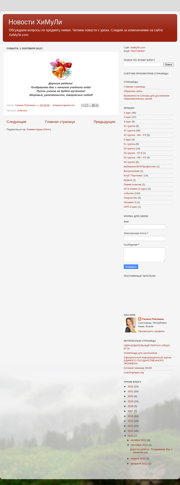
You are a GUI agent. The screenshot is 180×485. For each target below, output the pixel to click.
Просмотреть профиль (151, 331)
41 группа (129, 126)
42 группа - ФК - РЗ (135, 135)
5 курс (127, 139)
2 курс (127, 112)
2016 (131, 416)
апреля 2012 (138, 458)
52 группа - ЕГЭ (133, 153)
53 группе (129, 162)
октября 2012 (139, 440)
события (22, 110)
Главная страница (60, 122)
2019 (131, 401)
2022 (131, 386)
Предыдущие (104, 122)
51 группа (129, 144)
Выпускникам (131, 171)
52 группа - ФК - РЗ (135, 157)
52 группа (129, 148)
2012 (131, 435)
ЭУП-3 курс (130, 206)
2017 (131, 411)
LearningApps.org (134, 372)
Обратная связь (133, 91)
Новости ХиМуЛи (35, 22)
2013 (131, 431)
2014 (131, 425)
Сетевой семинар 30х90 (138, 368)
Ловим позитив (132, 184)
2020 (131, 396)
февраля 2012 (139, 463)
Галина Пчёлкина (153, 319)
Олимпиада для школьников (140, 353)
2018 (131, 406)
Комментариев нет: (64, 105)
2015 (131, 421)
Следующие (16, 122)
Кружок (128, 180)
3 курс (127, 117)
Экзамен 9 (130, 202)
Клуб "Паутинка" (133, 175)
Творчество (130, 197)
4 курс (127, 121)
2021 (131, 391)
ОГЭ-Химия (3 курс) (135, 188)
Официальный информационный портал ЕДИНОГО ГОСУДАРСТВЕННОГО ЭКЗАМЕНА (148, 360)
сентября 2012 (139, 445)
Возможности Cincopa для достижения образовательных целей (146, 97)
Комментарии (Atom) (39, 129)
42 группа (129, 130)
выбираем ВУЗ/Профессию (140, 166)
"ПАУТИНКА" (137, 51)
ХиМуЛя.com (137, 47)
